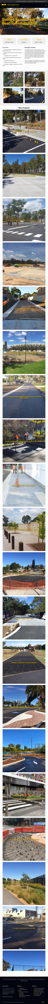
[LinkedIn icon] (42, 1000)
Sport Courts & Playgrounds (25, 994)
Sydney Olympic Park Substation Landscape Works (24, 884)
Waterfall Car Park (38, 992)
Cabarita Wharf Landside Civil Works (24, 132)
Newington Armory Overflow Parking (24, 663)
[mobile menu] (46, 5)
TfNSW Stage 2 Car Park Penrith (24, 751)
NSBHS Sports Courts (39, 989)
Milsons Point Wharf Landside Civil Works (24, 707)
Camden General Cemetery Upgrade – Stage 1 (24, 530)
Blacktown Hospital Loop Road (24, 795)
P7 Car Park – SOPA (38, 991)
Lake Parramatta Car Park (24, 618)
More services (22, 995)
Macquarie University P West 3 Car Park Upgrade (24, 220)
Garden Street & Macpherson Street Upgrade (24, 840)
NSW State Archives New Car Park (24, 176)
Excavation (22, 992)
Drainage (21, 991)
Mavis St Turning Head (24, 574)
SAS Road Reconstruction (39, 990)
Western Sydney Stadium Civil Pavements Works (24, 353)
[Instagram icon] (43, 1000)
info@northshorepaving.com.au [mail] (40, 1)
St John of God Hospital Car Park (24, 928)
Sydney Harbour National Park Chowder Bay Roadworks (24, 441)
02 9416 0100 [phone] (30, 1)
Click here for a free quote (8, 995)
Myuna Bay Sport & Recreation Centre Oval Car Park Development (24, 397)
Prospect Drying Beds (24, 264)
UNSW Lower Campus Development (24, 486)
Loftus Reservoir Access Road (24, 309)
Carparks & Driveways (24, 990)
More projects (37, 994)
